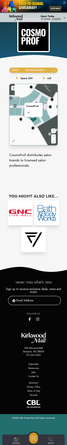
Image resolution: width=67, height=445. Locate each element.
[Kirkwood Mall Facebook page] (30, 318)
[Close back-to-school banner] (64, 2)
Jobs (33, 372)
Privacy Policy (33, 386)
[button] (52, 17)
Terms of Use (33, 391)
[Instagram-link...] (20, 213)
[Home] (17, 17)
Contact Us (33, 376)
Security (33, 395)
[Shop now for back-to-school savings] (55, 8)
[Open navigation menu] (33, 438)
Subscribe (33, 364)
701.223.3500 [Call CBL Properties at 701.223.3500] (33, 355)
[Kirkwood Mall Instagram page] (38, 318)
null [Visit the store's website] (49, 78)
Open (33, 70)
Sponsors (33, 382)
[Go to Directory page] (16, 440)
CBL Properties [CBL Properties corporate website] (27, 417)
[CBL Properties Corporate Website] (33, 404)
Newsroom (33, 368)
